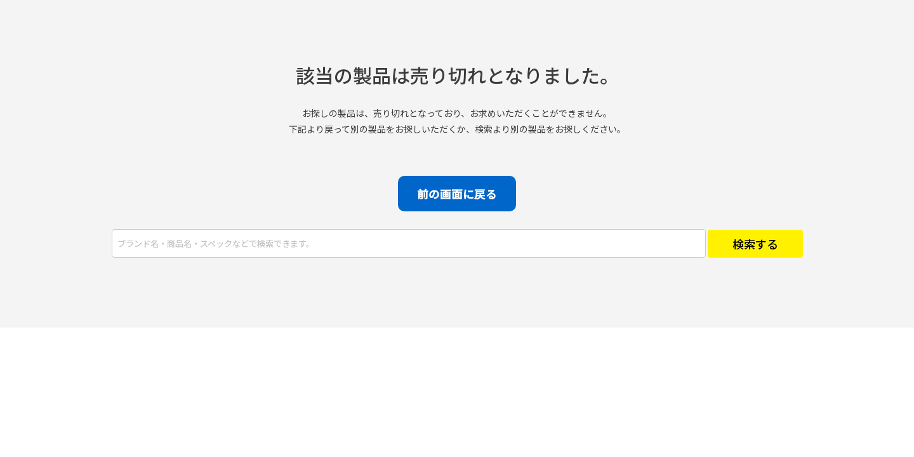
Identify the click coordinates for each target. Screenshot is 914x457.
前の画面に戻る (457, 193)
